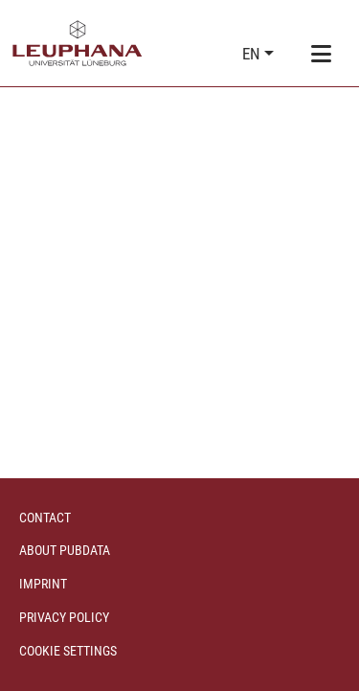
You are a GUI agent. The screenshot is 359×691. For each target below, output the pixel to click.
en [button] (253, 53)
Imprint (43, 583)
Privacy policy (64, 617)
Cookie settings (68, 650)
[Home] (77, 43)
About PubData (64, 550)
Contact (45, 517)
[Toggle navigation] (321, 54)
